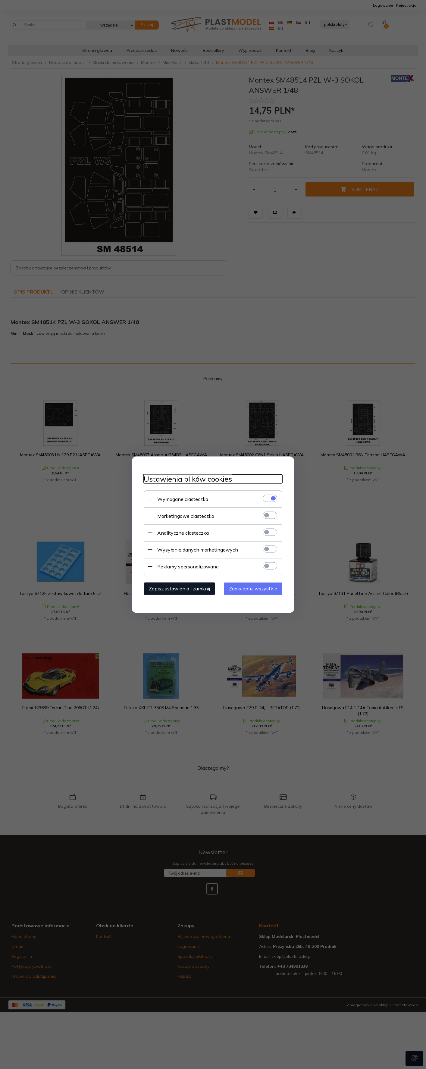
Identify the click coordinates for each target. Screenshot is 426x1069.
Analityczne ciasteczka (183, 533)
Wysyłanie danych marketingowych (197, 549)
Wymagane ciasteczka (182, 499)
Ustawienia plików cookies (188, 478)
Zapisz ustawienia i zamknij (179, 588)
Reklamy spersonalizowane (188, 566)
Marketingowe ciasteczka (185, 516)
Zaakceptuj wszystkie (253, 588)
